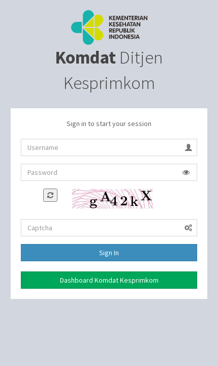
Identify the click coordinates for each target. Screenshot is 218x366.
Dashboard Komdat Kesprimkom (109, 280)
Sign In (109, 252)
